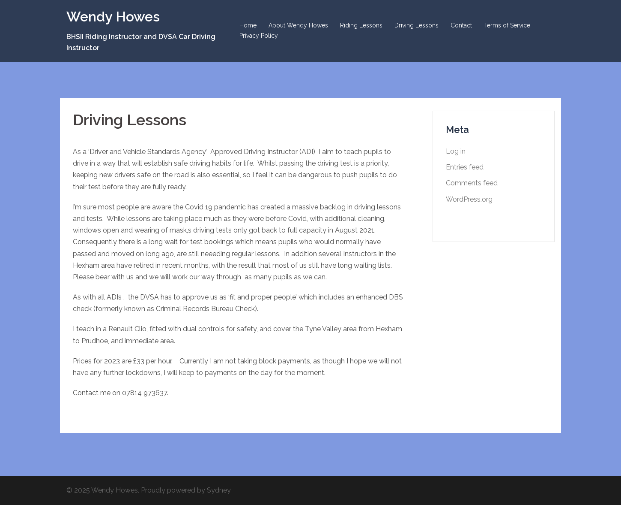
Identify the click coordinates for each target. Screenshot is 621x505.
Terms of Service (507, 25)
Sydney (219, 490)
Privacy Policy (258, 35)
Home (248, 25)
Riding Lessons (361, 25)
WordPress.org (469, 199)
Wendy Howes (113, 16)
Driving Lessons (416, 25)
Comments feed (472, 183)
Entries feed (465, 167)
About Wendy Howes (298, 25)
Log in (456, 151)
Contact (461, 25)
